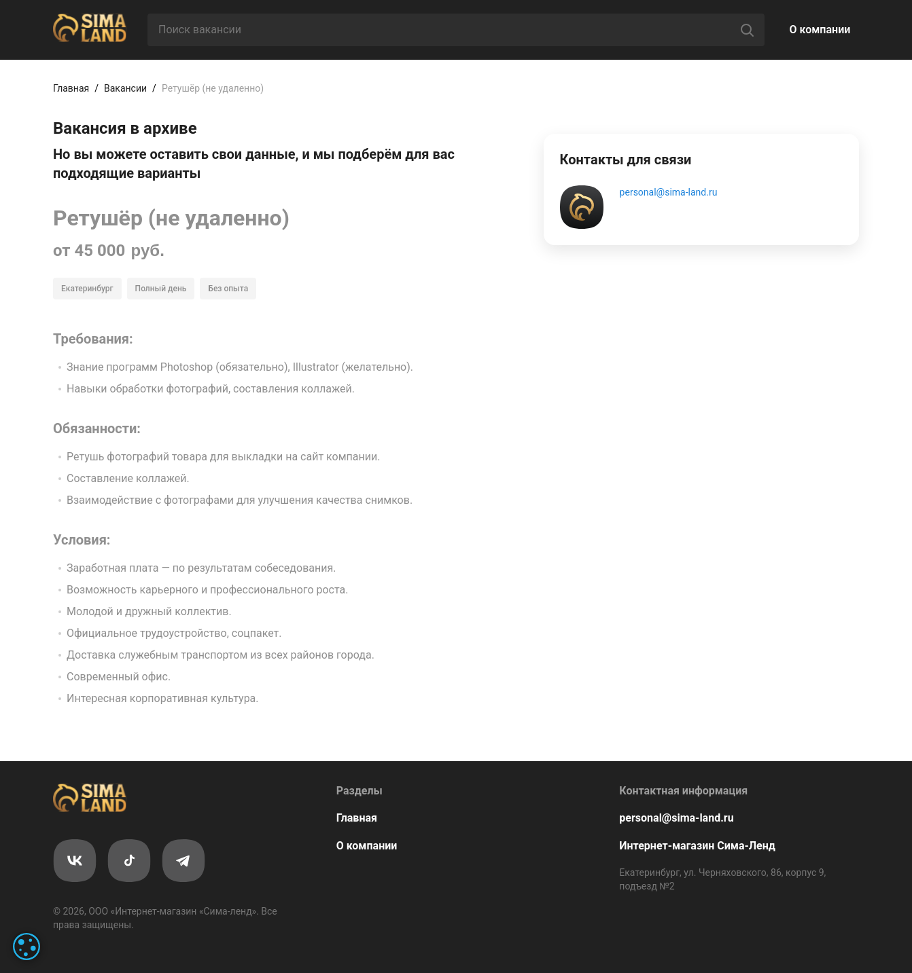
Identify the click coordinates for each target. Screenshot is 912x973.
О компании (820, 29)
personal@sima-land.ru (669, 192)
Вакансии (125, 88)
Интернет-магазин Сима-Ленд (697, 845)
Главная (71, 88)
